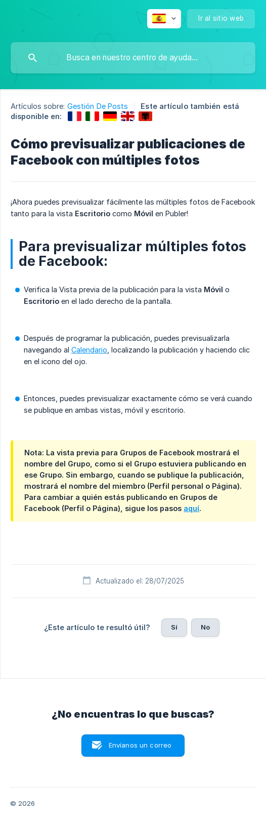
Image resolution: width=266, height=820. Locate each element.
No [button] (205, 627)
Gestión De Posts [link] (97, 106)
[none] (164, 18)
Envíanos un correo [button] (140, 745)
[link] (74, 116)
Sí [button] (174, 627)
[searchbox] (133, 57)
